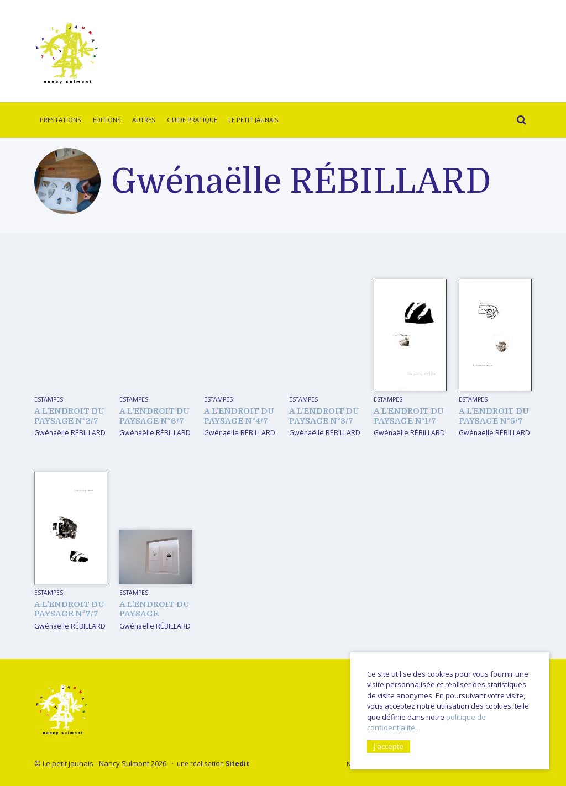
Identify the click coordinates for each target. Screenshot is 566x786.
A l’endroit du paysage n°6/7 (154, 416)
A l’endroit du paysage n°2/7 (69, 416)
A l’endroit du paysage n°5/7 (494, 416)
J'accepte (388, 746)
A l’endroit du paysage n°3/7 (324, 416)
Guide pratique (192, 119)
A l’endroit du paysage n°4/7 (239, 416)
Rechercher (518, 121)
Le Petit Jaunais (253, 119)
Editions (107, 119)
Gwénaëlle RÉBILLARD (70, 432)
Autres (143, 119)
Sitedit (237, 763)
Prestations (60, 119)
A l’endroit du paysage (154, 609)
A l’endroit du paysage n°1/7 (409, 416)
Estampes (48, 399)
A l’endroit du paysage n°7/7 (69, 609)
